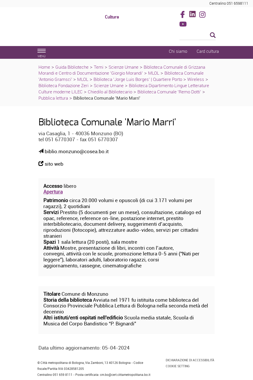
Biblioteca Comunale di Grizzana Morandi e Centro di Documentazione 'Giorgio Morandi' (121, 70)
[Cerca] (197, 35)
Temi (98, 67)
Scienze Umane (123, 67)
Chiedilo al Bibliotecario (110, 92)
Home (44, 67)
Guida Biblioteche (72, 67)
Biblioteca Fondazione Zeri (63, 85)
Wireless (195, 79)
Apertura (53, 191)
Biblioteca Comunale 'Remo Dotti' (169, 92)
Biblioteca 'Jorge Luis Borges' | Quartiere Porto (138, 79)
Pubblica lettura (53, 98)
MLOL (153, 73)
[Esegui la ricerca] (213, 35)
